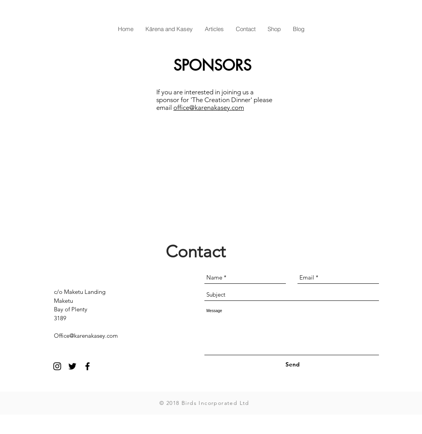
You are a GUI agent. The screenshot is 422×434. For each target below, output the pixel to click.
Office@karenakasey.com (86, 335)
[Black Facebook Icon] (87, 366)
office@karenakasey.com (208, 107)
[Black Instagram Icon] (57, 366)
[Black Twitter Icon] (72, 366)
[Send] (292, 364)
